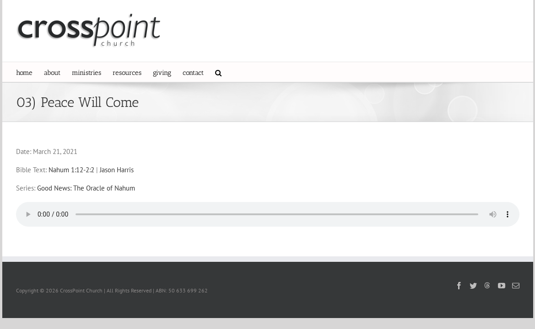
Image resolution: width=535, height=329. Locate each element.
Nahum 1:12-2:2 (71, 169)
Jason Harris (117, 169)
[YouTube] (501, 285)
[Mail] (515, 285)
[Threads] (487, 285)
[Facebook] (459, 285)
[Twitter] (473, 285)
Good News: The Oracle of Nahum (86, 188)
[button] (273, 72)
